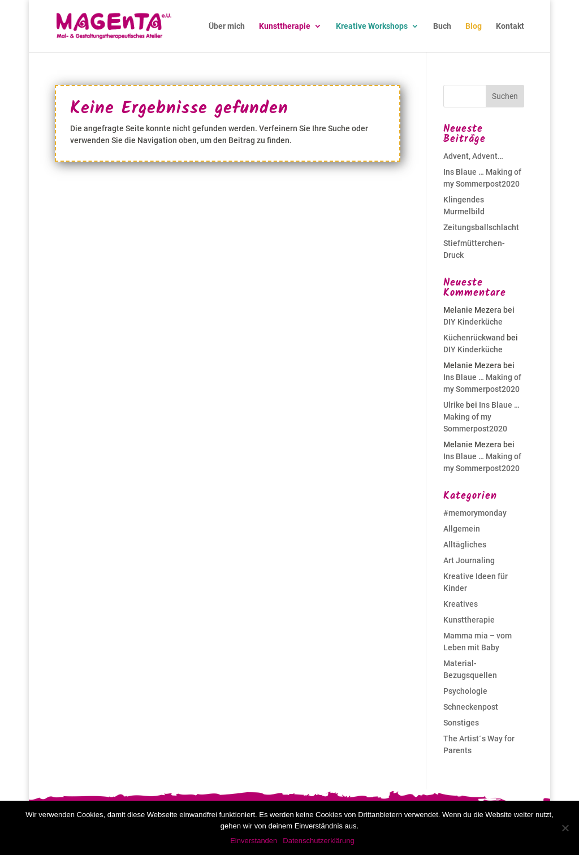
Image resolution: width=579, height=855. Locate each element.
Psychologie (465, 691)
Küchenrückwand (474, 337)
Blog (473, 26)
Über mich (227, 26)
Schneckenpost (470, 706)
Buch (442, 26)
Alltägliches (464, 544)
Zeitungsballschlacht (481, 227)
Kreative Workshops (372, 26)
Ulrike (453, 404)
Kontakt (510, 26)
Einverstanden (253, 840)
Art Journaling (469, 560)
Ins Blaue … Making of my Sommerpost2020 (481, 416)
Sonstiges (461, 722)
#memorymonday (475, 512)
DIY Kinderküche (473, 321)
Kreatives (460, 603)
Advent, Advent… (473, 156)
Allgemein (461, 528)
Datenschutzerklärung (318, 840)
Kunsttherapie (284, 26)
